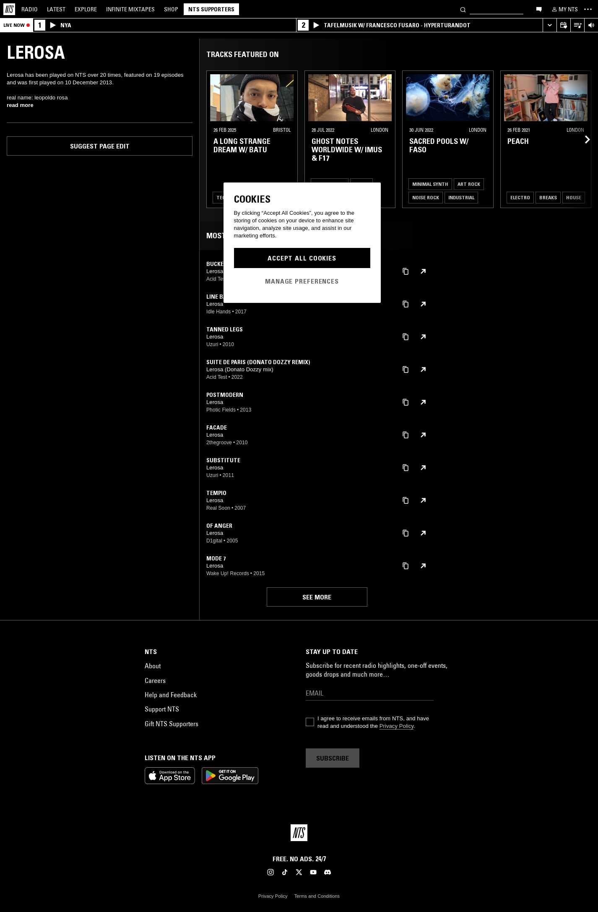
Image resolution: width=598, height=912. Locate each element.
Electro (520, 197)
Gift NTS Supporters (171, 723)
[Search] (463, 9)
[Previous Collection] (582, 139)
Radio (29, 9)
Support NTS (162, 709)
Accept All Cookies (302, 258)
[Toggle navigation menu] (588, 9)
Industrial (461, 197)
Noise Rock (425, 197)
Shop (171, 9)
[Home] (9, 9)
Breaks (548, 197)
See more (316, 597)
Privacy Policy (396, 726)
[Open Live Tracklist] (577, 25)
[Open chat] (539, 9)
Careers (155, 680)
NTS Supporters (211, 9)
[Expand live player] (549, 25)
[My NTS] (564, 9)
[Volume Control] (591, 25)
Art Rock (469, 184)
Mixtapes (130, 9)
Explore (86, 9)
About (153, 666)
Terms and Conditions (317, 896)
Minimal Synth (430, 184)
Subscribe (332, 758)
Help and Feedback (171, 695)
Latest (56, 9)
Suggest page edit (100, 146)
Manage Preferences (302, 281)
